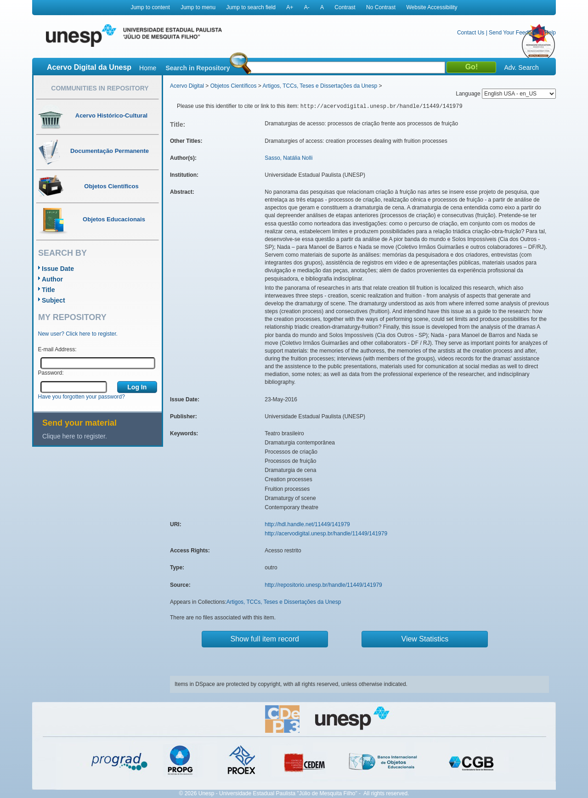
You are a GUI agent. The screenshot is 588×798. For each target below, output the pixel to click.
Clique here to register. (74, 436)
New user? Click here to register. (78, 334)
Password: (51, 373)
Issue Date (58, 268)
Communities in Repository (99, 88)
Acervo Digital (187, 86)
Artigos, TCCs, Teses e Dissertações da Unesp (319, 86)
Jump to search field (251, 7)
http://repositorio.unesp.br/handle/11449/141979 (323, 585)
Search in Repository (197, 68)
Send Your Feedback (514, 32)
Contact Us (470, 32)
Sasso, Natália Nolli (288, 158)
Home (147, 68)
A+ (289, 7)
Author (52, 279)
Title (48, 289)
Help (550, 32)
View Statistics (425, 639)
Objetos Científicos (233, 86)
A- (307, 7)
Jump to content (150, 7)
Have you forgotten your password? (81, 396)
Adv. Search (521, 67)
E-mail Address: (57, 349)
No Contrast (381, 7)
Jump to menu (198, 7)
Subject (53, 300)
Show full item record (265, 639)
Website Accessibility (431, 7)
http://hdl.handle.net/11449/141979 (307, 524)
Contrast (344, 7)
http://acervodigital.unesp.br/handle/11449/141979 (326, 533)
